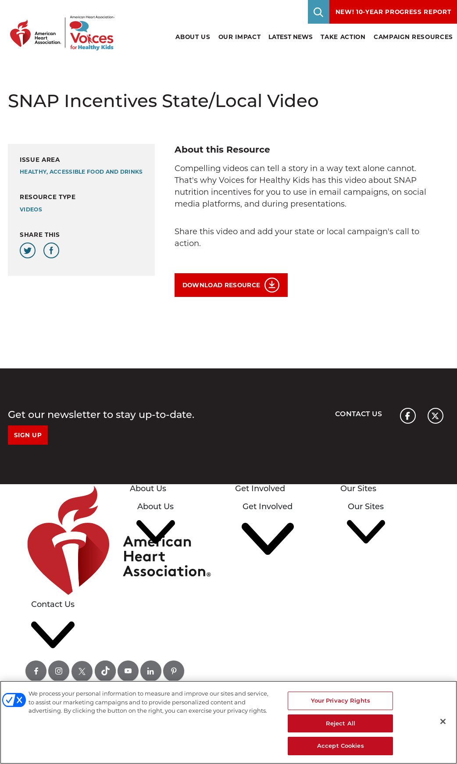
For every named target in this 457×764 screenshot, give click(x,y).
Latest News (290, 36)
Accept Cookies (340, 745)
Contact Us (358, 414)
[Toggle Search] (319, 12)
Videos (31, 209)
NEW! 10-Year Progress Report (393, 11)
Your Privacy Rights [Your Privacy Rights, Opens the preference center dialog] (340, 700)
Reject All (340, 723)
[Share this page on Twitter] (27, 250)
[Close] (443, 721)
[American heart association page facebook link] (408, 416)
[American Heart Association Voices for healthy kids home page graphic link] (59, 25)
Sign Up (28, 435)
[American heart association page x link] (435, 416)
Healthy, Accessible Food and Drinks (81, 171)
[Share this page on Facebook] (51, 250)
